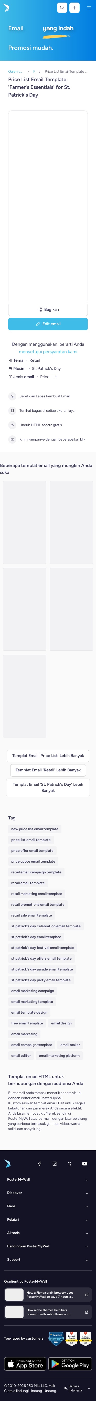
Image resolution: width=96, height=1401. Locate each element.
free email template (27, 1023)
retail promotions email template (38, 904)
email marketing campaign (32, 991)
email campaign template (31, 1045)
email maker (70, 1045)
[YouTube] (85, 1164)
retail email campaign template (36, 872)
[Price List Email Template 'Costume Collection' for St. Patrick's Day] (24, 696)
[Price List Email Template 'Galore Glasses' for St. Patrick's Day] (71, 609)
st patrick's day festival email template (42, 948)
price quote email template (33, 861)
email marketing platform (59, 1055)
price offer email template (32, 850)
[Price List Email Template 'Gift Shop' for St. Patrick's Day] (24, 522)
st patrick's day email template (36, 937)
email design (61, 1023)
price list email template (31, 840)
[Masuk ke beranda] (5, 8)
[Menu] (89, 8)
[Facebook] (40, 1164)
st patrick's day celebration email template (46, 926)
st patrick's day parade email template (42, 969)
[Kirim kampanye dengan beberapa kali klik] (12, 439)
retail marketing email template (36, 894)
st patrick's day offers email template (41, 958)
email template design (29, 1012)
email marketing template (32, 1002)
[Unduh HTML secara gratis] (12, 425)
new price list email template (34, 829)
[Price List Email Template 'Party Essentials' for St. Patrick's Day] (24, 609)
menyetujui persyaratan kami (48, 351)
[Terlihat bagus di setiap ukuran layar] (12, 411)
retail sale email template (31, 915)
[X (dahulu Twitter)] (70, 1164)
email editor (21, 1055)
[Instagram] (55, 1164)
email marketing (24, 1034)
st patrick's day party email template (41, 980)
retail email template (28, 883)
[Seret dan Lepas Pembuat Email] (12, 396)
